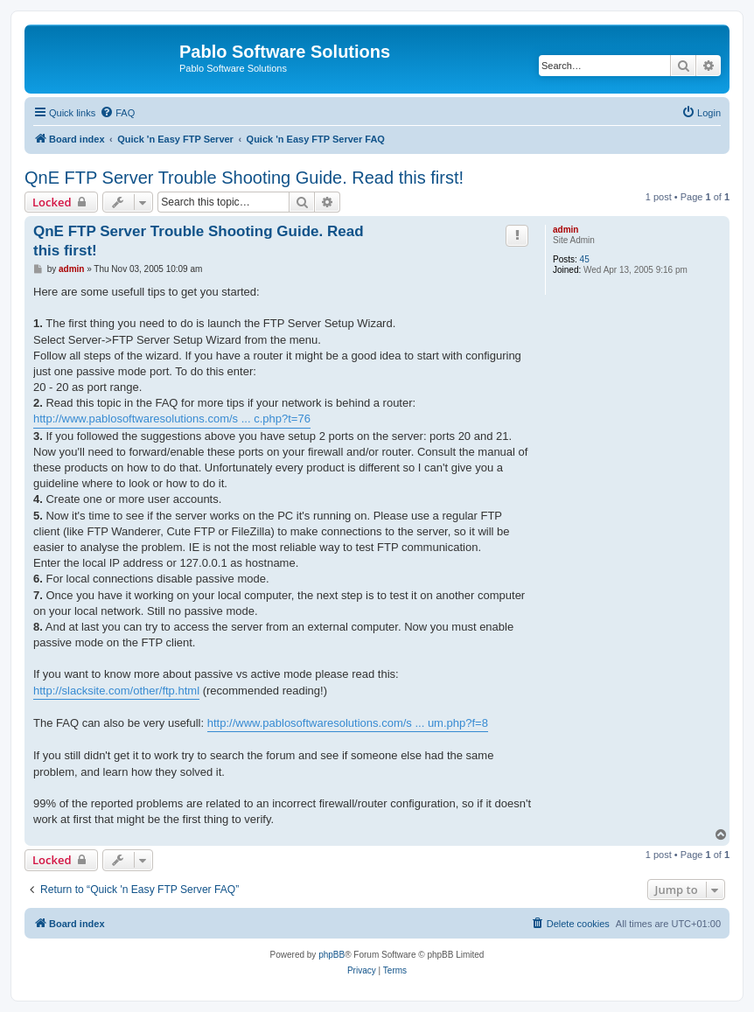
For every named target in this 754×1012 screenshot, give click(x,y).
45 (585, 259)
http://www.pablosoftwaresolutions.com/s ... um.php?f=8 (347, 722)
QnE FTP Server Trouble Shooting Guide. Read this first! (244, 177)
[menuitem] (117, 112)
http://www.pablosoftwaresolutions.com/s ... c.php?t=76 (172, 418)
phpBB (331, 955)
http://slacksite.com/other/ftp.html (116, 690)
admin (565, 229)
